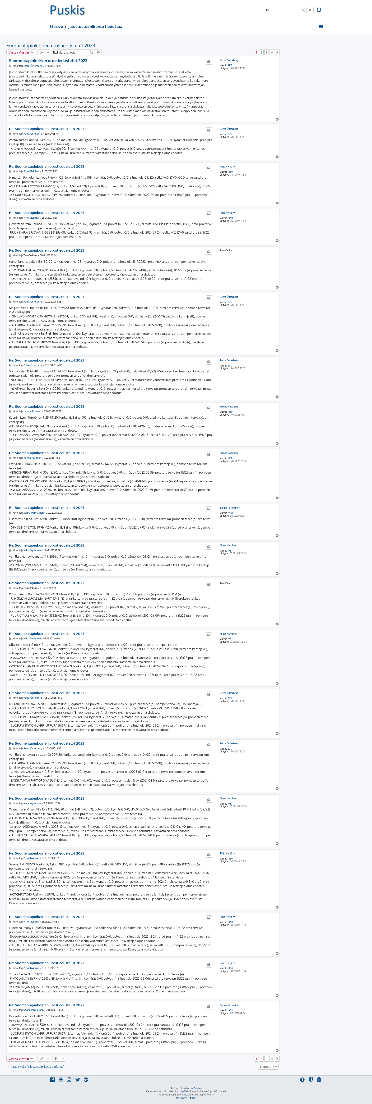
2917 (230, 65)
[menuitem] (319, 10)
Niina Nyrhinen (228, 545)
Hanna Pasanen (229, 406)
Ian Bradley (196, 1088)
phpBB (183, 1091)
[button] (277, 52)
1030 (230, 411)
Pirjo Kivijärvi (228, 166)
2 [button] (261, 52)
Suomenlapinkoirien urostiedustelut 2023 (50, 45)
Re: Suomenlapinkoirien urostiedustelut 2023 (46, 129)
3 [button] (266, 52)
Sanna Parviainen (230, 507)
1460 (230, 171)
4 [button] (272, 52)
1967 (230, 550)
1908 (230, 512)
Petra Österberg (229, 60)
